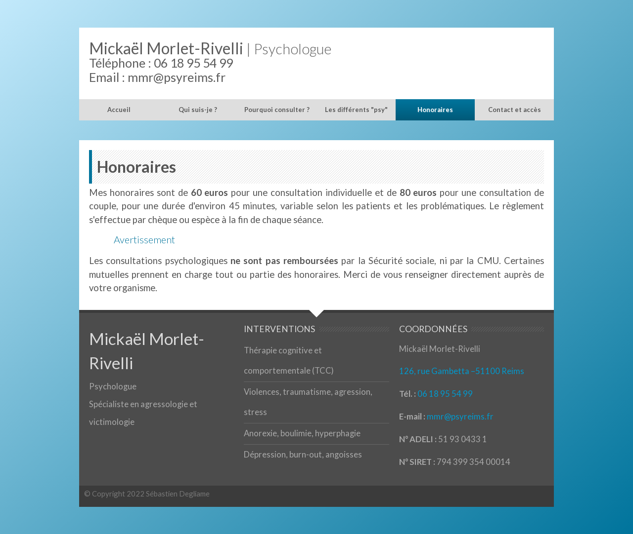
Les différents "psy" (356, 110)
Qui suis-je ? (198, 110)
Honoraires (435, 110)
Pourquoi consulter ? (277, 110)
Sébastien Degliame (178, 493)
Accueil (119, 110)
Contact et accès (514, 110)
